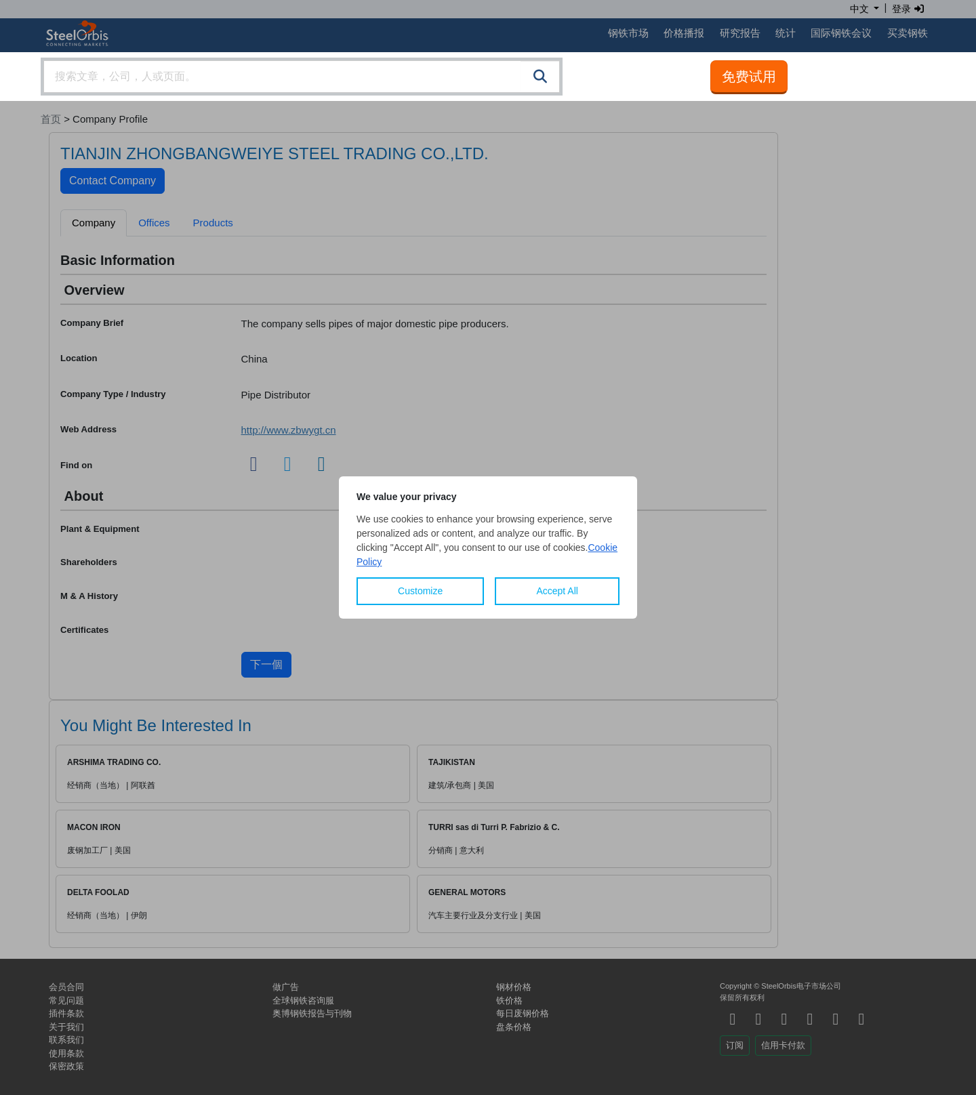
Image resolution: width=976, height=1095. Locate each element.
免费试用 (749, 76)
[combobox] (301, 76)
